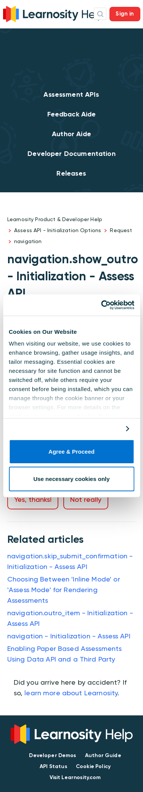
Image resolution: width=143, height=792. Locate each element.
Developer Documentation (71, 153)
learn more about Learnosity (70, 693)
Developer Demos (52, 755)
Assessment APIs (71, 94)
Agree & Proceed (71, 451)
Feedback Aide (71, 114)
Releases (71, 173)
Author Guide (103, 755)
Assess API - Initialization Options (57, 230)
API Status (53, 766)
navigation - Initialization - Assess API (68, 636)
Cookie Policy (93, 766)
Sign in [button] (125, 13)
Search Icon (100, 14)
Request (121, 230)
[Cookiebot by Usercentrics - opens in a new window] (101, 305)
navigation (28, 241)
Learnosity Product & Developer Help (54, 219)
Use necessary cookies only (71, 479)
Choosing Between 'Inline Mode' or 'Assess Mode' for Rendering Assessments (63, 589)
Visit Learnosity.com (75, 777)
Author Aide (71, 134)
